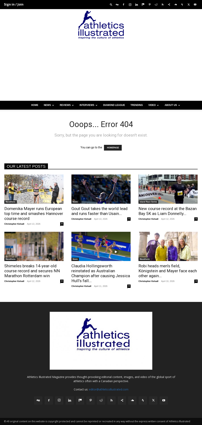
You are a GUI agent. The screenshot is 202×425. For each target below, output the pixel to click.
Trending (136, 105)
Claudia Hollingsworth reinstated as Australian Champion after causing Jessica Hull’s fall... (100, 273)
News (49, 105)
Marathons (11, 202)
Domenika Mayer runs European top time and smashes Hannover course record (33, 213)
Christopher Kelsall (14, 224)
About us (172, 105)
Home (34, 105)
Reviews (67, 105)
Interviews (88, 105)
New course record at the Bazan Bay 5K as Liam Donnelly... (167, 211)
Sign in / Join (13, 4)
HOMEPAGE (113, 147)
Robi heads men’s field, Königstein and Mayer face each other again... (167, 271)
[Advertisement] (101, 71)
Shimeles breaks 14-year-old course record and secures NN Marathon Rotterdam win (32, 271)
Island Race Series (148, 202)
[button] (111, 4)
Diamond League (114, 105)
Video (153, 105)
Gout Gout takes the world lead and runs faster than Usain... (99, 211)
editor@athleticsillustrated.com (108, 389)
